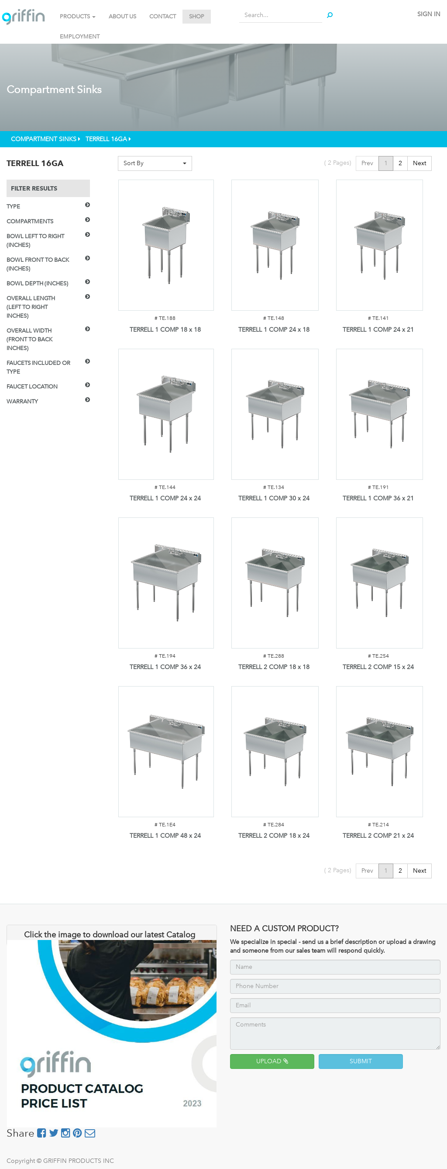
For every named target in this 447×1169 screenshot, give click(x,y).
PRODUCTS (78, 16)
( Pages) (337, 163)
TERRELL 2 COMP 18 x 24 (273, 835)
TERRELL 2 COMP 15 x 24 (378, 667)
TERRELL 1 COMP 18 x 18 (165, 329)
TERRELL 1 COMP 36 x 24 (165, 667)
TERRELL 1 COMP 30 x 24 (273, 498)
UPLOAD (272, 1061)
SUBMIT (361, 1061)
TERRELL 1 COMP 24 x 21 (378, 329)
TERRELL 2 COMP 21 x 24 (378, 835)
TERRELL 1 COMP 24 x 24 (165, 498)
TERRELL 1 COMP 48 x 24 (165, 835)
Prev (367, 163)
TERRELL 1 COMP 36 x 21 (378, 498)
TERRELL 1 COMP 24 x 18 (273, 329)
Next (419, 163)
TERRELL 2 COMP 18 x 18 (273, 667)
